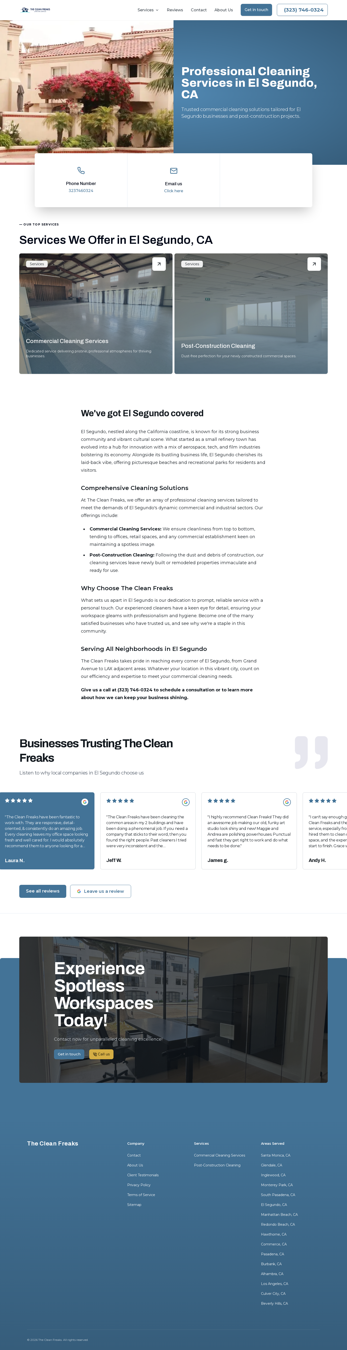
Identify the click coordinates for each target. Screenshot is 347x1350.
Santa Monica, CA (275, 1155)
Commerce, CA (274, 1244)
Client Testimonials (143, 1175)
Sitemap (134, 1205)
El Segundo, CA (274, 1205)
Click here (173, 191)
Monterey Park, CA (277, 1185)
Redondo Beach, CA (278, 1224)
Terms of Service (141, 1195)
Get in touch (256, 9)
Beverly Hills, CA (274, 1303)
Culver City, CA (273, 1293)
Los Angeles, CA (274, 1284)
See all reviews (43, 891)
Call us (302, 10)
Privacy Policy (139, 1185)
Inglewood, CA (273, 1175)
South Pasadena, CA (278, 1195)
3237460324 (81, 190)
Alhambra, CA (272, 1274)
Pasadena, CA (272, 1254)
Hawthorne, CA (274, 1234)
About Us (223, 10)
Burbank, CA (271, 1264)
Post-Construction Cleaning (217, 1165)
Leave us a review (100, 891)
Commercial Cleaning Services (219, 1155)
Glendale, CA (271, 1165)
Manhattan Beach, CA (279, 1214)
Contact (199, 10)
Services (148, 10)
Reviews (175, 10)
